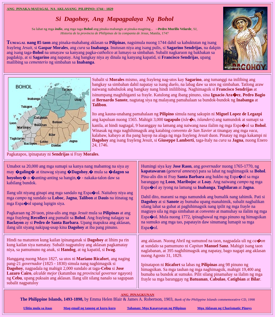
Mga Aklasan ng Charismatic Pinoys (224, 308)
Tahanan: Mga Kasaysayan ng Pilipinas (156, 308)
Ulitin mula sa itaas (37, 308)
